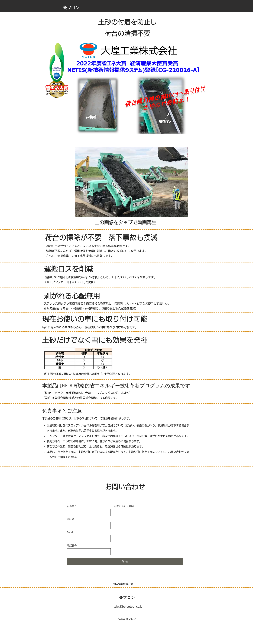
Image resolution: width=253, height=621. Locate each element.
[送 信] (125, 561)
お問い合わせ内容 (124, 506)
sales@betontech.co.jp (128, 606)
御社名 (70, 519)
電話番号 (72, 545)
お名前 (70, 506)
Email (70, 532)
